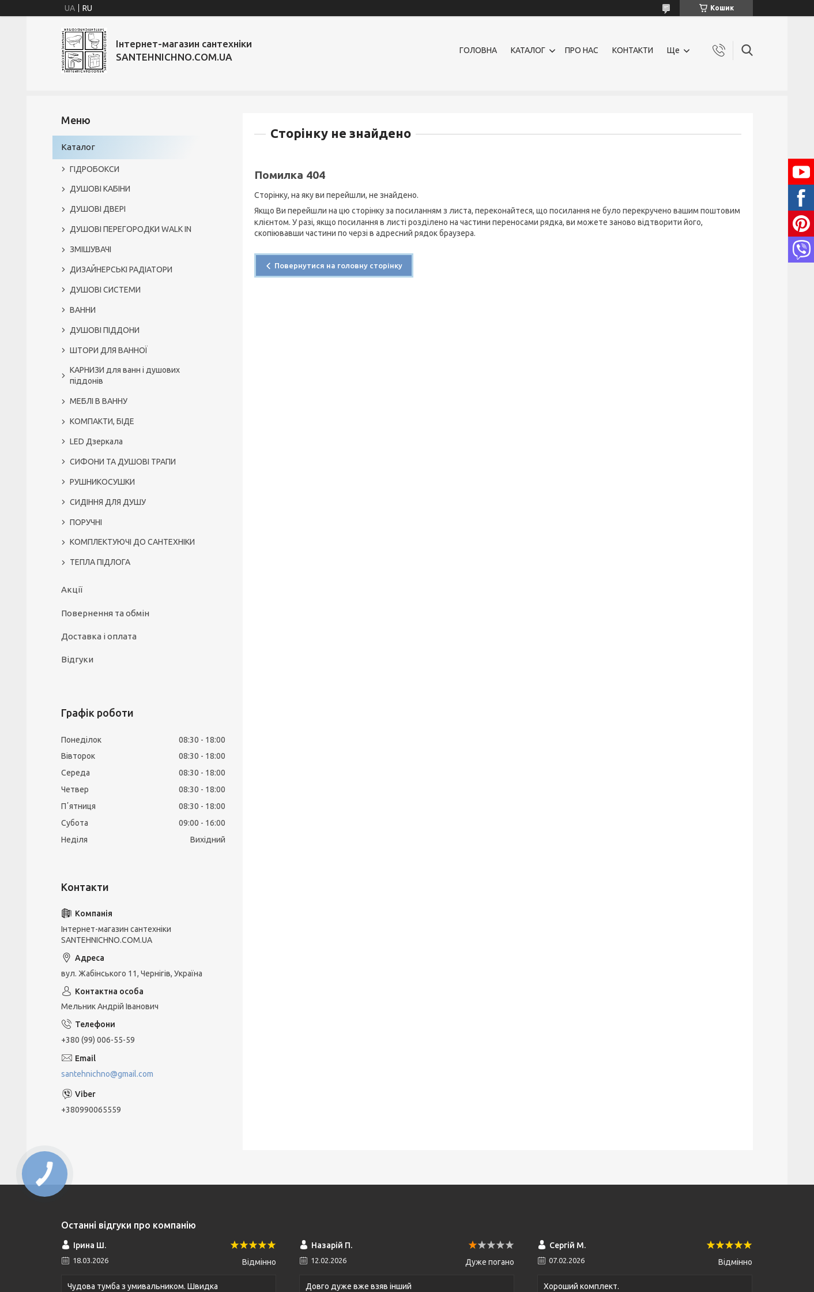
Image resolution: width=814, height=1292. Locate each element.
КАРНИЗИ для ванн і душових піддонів (125, 375)
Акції (71, 589)
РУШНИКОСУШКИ (102, 481)
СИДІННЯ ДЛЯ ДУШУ (108, 502)
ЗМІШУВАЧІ (90, 249)
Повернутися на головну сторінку (338, 265)
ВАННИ (83, 309)
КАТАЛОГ (528, 50)
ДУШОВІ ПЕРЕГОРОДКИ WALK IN (130, 229)
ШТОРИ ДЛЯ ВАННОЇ (109, 350)
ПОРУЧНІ (86, 522)
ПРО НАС (581, 50)
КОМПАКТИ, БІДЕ (102, 421)
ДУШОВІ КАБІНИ (100, 188)
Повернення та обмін (105, 613)
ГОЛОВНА (478, 50)
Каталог (78, 147)
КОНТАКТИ (632, 50)
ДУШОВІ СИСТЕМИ (105, 289)
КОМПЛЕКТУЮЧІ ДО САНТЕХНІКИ (132, 541)
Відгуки (77, 659)
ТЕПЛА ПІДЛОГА (100, 562)
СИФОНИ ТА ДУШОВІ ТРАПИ (123, 461)
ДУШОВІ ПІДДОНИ (105, 330)
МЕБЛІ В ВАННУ (98, 401)
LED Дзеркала (96, 441)
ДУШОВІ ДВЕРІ (98, 209)
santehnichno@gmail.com (107, 1073)
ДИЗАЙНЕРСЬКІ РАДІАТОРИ (121, 269)
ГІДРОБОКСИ (94, 169)
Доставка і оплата (99, 636)
